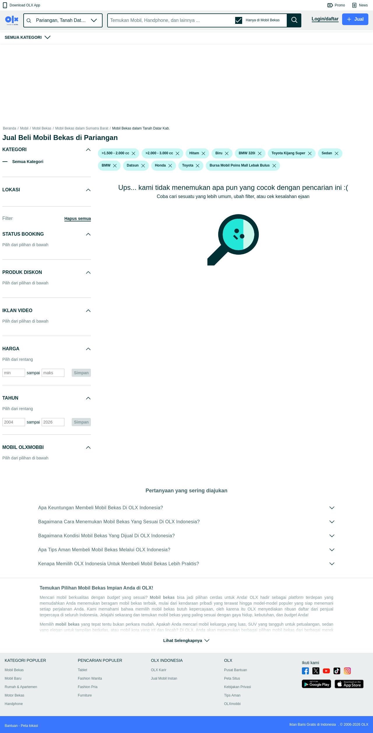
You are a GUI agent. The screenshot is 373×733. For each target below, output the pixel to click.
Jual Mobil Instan (164, 678)
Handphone (14, 704)
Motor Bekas (14, 695)
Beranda (9, 128)
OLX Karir (158, 670)
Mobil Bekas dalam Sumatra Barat (81, 128)
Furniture (85, 695)
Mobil (24, 128)
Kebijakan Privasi (237, 687)
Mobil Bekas (41, 128)
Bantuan (11, 726)
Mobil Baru (13, 678)
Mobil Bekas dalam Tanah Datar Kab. (141, 128)
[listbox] (133, 153)
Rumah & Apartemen (21, 687)
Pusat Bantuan (235, 670)
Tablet (82, 670)
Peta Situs (232, 678)
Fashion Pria (87, 687)
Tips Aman (232, 695)
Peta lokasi (29, 726)
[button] (20, 5)
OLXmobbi (232, 704)
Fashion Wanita (90, 678)
